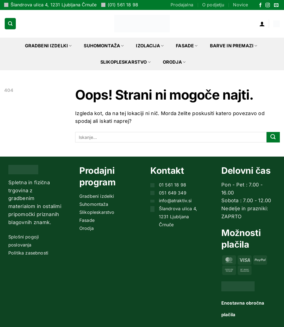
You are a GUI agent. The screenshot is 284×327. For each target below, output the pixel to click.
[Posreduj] (273, 137)
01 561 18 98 (172, 185)
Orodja (174, 62)
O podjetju (213, 4)
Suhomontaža (104, 45)
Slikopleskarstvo (125, 62)
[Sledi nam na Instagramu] (267, 5)
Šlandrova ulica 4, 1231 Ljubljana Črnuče (54, 4)
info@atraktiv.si (175, 200)
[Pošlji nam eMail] (276, 5)
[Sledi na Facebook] (260, 5)
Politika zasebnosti (28, 253)
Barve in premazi (233, 45)
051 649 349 (172, 193)
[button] (10, 23)
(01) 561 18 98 (123, 4)
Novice (240, 4)
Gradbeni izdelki (48, 45)
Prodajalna (182, 4)
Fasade (186, 45)
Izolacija (150, 45)
